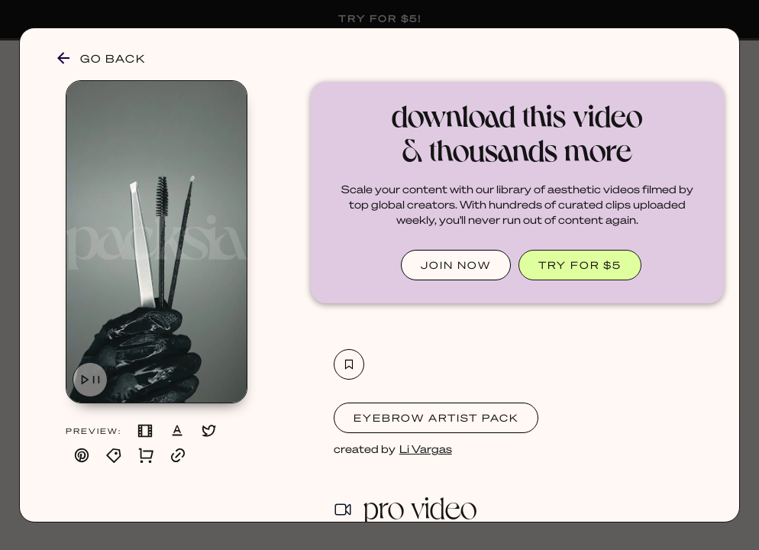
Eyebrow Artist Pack (436, 417)
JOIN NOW (456, 264)
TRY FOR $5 (580, 264)
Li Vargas (425, 448)
